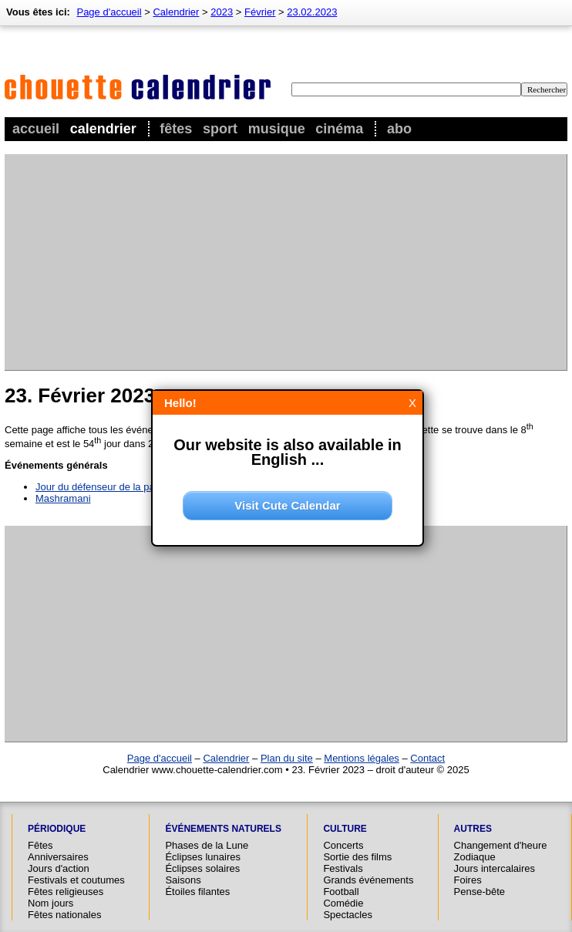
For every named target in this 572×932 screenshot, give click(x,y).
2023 (221, 12)
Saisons (182, 880)
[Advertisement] (213, 262)
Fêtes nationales (64, 914)
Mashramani (63, 498)
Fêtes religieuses (65, 891)
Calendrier (103, 128)
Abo (399, 128)
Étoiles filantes (197, 891)
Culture (344, 828)
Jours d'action (58, 868)
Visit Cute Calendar (287, 505)
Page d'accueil (108, 12)
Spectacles (347, 914)
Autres (473, 828)
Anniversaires (58, 857)
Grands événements (368, 880)
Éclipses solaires (202, 868)
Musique (276, 128)
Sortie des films (357, 857)
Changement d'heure (500, 845)
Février (259, 12)
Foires (468, 880)
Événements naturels (223, 828)
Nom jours (50, 903)
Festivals (342, 868)
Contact (427, 758)
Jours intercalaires (495, 868)
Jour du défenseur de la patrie (102, 487)
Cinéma (339, 128)
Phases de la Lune (206, 845)
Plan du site (287, 758)
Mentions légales (361, 758)
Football (340, 891)
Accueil (35, 128)
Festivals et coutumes (76, 880)
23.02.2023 (312, 12)
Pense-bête (480, 891)
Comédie (343, 903)
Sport (220, 128)
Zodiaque (475, 857)
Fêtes (176, 128)
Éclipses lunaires (203, 857)
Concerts (343, 845)
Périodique (57, 828)
